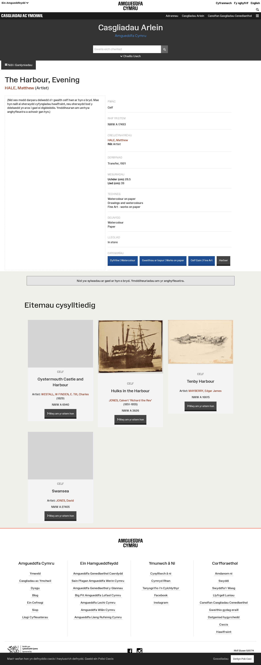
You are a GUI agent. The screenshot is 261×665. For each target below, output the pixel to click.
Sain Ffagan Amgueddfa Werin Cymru (98, 581)
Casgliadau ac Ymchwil (22, 15)
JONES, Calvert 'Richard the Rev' (130, 400)
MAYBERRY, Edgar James (205, 390)
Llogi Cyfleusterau (35, 617)
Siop (35, 610)
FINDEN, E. (65, 394)
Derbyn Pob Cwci (242, 658)
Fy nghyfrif (241, 3)
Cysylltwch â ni (160, 573)
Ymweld (35, 573)
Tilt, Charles (81, 394)
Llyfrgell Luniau (223, 595)
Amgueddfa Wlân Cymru (98, 610)
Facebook (161, 595)
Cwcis (223, 624)
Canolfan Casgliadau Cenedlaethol (224, 602)
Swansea (60, 491)
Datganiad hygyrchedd (223, 617)
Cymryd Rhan (160, 581)
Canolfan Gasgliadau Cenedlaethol (230, 15)
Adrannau (172, 15)
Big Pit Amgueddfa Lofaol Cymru (98, 595)
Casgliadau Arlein (193, 15)
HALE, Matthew (19, 88)
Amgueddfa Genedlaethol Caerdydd (98, 573)
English (255, 3)
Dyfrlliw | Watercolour (122, 260)
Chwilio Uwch (130, 56)
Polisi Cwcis (106, 658)
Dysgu (35, 588)
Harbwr (223, 260)
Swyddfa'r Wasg (223, 588)
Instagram (161, 602)
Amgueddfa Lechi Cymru (97, 602)
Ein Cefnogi (35, 602)
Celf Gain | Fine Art (201, 260)
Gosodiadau (220, 658)
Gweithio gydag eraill (223, 610)
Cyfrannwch (224, 3)
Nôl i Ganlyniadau (18, 65)
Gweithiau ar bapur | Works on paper (163, 260)
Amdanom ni (223, 573)
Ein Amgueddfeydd (15, 3)
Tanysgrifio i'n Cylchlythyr (160, 588)
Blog (35, 595)
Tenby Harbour (200, 381)
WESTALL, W (49, 394)
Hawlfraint (223, 631)
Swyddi (224, 581)
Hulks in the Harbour (130, 390)
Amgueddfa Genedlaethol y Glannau (98, 588)
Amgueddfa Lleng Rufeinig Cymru (98, 617)
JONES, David (65, 500)
